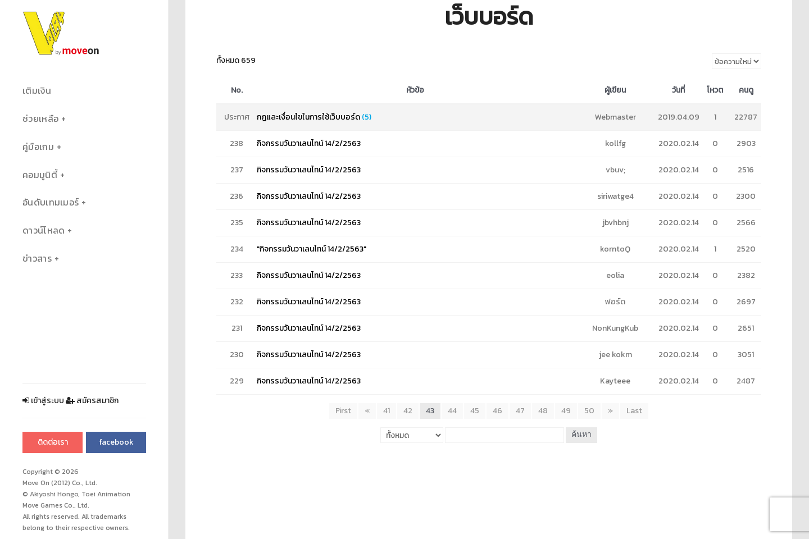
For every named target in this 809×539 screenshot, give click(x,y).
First (343, 411)
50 (589, 411)
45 (474, 411)
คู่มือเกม (38, 146)
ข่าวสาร (37, 258)
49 (566, 411)
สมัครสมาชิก (92, 400)
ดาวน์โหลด (43, 230)
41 (386, 411)
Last (634, 411)
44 (452, 411)
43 (430, 411)
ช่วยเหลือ (40, 118)
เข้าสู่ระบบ (43, 400)
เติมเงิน (36, 90)
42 (407, 411)
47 (520, 411)
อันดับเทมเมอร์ (50, 202)
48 (543, 411)
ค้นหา (581, 435)
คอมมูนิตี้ (39, 174)
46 (497, 411)
